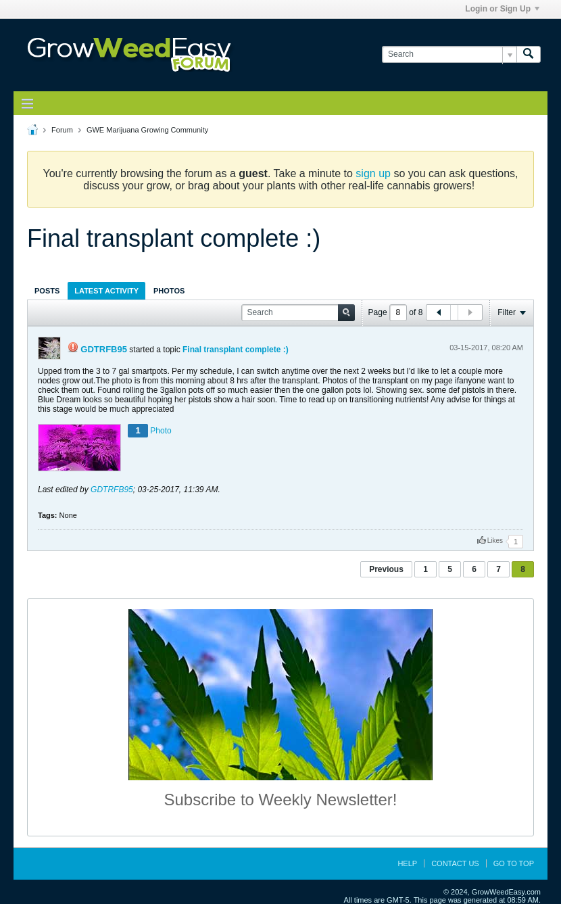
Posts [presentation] (46, 291)
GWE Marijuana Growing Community (147, 130)
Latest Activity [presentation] (106, 291)
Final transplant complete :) (235, 349)
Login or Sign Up (502, 9)
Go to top (513, 863)
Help (407, 863)
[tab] (47, 290)
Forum (62, 130)
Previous (386, 569)
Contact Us (455, 863)
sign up (373, 173)
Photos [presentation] (169, 291)
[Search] (449, 54)
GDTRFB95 (103, 349)
